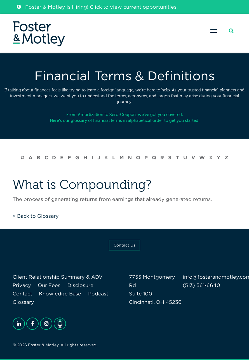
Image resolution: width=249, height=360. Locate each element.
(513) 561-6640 (201, 285)
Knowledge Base (60, 294)
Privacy (22, 285)
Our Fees (49, 285)
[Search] (231, 31)
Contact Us (124, 245)
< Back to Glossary (36, 216)
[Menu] (214, 31)
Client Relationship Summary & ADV (58, 277)
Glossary (23, 302)
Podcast (98, 294)
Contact (22, 294)
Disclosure (80, 285)
